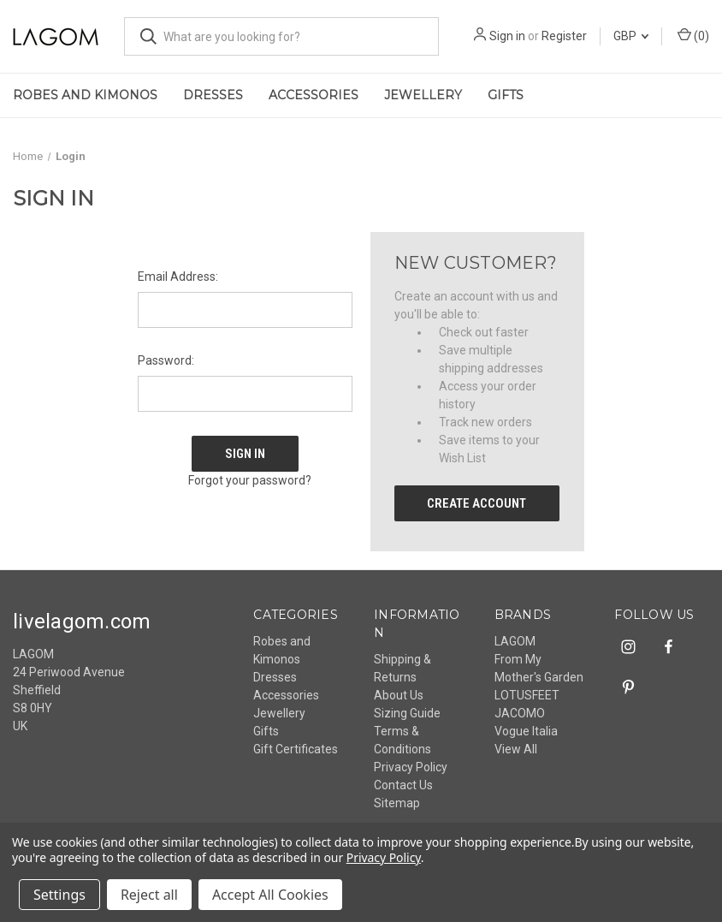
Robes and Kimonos (85, 95)
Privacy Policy (410, 767)
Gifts (506, 95)
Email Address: (178, 276)
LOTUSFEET (526, 695)
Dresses (213, 95)
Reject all (149, 894)
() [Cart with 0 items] (693, 35)
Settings (59, 894)
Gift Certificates (295, 749)
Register (564, 36)
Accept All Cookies (270, 894)
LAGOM (515, 641)
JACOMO (519, 713)
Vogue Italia (526, 731)
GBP (630, 36)
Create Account (476, 503)
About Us (398, 695)
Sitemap (397, 803)
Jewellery (423, 95)
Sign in (507, 36)
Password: (166, 360)
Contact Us (403, 785)
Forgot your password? (249, 480)
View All (515, 749)
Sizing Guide (407, 713)
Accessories (313, 95)
